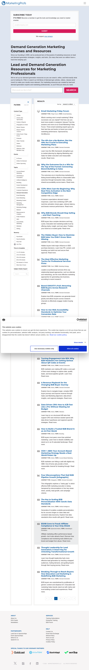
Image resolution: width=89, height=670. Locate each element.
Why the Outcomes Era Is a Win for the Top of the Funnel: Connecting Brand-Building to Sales (57, 167)
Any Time (18, 244)
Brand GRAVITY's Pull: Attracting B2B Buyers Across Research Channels (56, 288)
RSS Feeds (14, 620)
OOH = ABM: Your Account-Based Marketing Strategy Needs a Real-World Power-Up (56, 453)
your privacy (48, 36)
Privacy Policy (50, 640)
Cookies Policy (50, 642)
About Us (13, 618)
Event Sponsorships (17, 635)
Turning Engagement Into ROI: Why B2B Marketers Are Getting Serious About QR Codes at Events (57, 360)
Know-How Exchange (52, 633)
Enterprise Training (51, 620)
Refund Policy (50, 635)
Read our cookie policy (58, 335)
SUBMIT (44, 31)
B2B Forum (49, 622)
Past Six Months (20, 239)
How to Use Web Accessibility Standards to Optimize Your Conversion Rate (54, 312)
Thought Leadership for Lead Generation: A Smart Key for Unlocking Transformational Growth (57, 549)
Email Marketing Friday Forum (55, 111)
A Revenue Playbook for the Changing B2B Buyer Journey (54, 384)
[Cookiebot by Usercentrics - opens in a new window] (78, 319)
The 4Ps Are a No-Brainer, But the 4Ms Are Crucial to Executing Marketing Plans (56, 142)
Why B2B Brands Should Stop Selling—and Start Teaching (58, 214)
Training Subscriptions (52, 618)
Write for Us (14, 637)
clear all (26, 105)
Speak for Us (15, 640)
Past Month (19, 236)
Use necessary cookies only (44, 348)
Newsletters (14, 622)
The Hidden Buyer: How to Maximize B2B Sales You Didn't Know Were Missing (58, 237)
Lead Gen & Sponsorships (19, 633)
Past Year (18, 241)
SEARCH (71, 90)
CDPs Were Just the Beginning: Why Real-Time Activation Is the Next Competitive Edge (58, 191)
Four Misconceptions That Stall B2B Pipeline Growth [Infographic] (57, 476)
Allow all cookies (73, 348)
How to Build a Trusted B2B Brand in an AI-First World (58, 430)
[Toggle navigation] (84, 3)
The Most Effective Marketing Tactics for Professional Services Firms (56, 261)
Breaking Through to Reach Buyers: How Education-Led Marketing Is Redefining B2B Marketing (57, 574)
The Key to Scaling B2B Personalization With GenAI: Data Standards (56, 501)
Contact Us (49, 631)
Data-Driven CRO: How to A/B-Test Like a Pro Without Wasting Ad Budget (57, 407)
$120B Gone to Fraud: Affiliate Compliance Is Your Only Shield (55, 525)
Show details (78, 342)
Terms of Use (50, 637)
